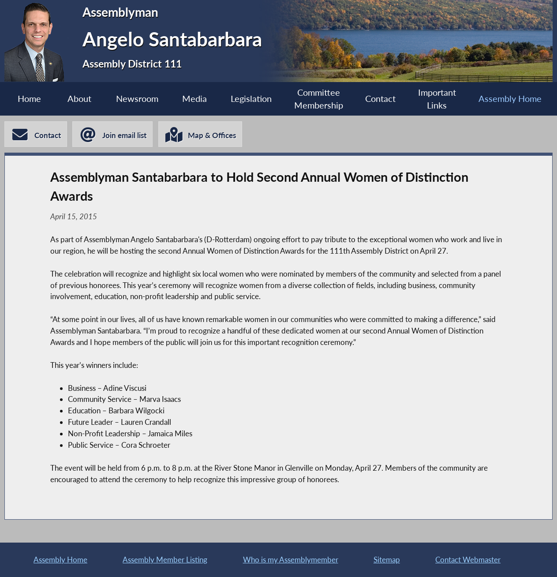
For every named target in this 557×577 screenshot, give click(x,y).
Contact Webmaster (468, 559)
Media (194, 99)
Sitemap (387, 559)
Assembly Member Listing (165, 559)
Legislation (251, 99)
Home (29, 99)
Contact (380, 99)
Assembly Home (510, 99)
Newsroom (137, 99)
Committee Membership (318, 98)
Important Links (437, 98)
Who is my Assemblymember (290, 559)
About (79, 99)
